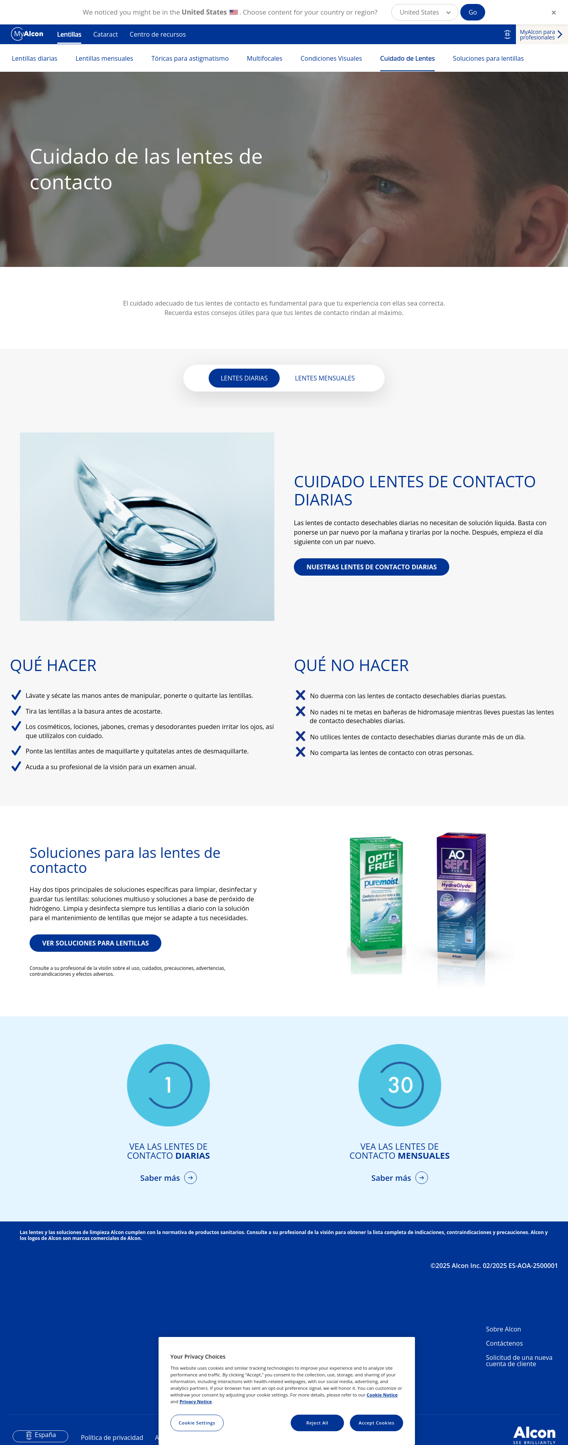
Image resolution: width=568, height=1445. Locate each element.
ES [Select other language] (507, 34)
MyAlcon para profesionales (537, 34)
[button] (424, 12)
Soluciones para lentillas (488, 58)
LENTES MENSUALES (325, 378)
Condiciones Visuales (331, 58)
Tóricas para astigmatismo (190, 58)
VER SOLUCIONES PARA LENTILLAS (95, 943)
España (45, 1434)
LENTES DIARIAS (243, 378)
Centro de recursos (158, 34)
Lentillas (69, 34)
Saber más (161, 1178)
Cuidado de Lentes (407, 58)
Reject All (317, 1423)
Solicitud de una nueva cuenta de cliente (519, 1360)
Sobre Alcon (503, 1329)
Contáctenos (504, 1343)
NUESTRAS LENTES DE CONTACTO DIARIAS (371, 567)
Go (473, 12)
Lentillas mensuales (104, 58)
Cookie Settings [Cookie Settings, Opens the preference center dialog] (197, 1423)
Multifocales (264, 58)
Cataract (105, 34)
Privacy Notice (195, 1401)
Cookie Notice (382, 1395)
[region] (287, 1391)
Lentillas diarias (34, 58)
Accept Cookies (376, 1423)
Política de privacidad (112, 1437)
